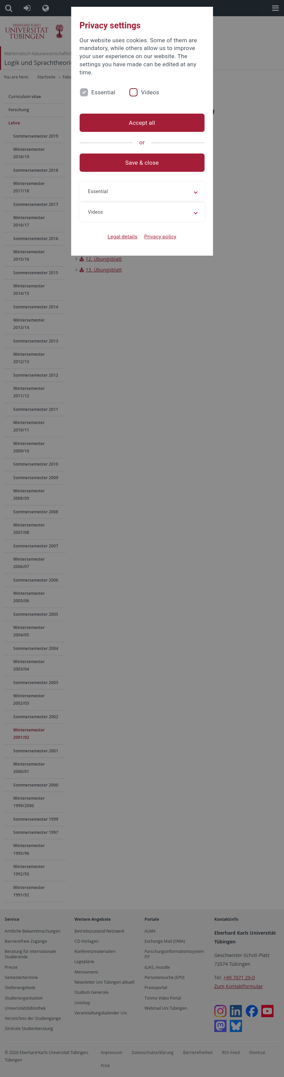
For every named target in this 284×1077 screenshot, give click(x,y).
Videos (150, 92)
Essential (103, 92)
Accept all (142, 122)
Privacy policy (160, 237)
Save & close (142, 162)
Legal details (122, 237)
